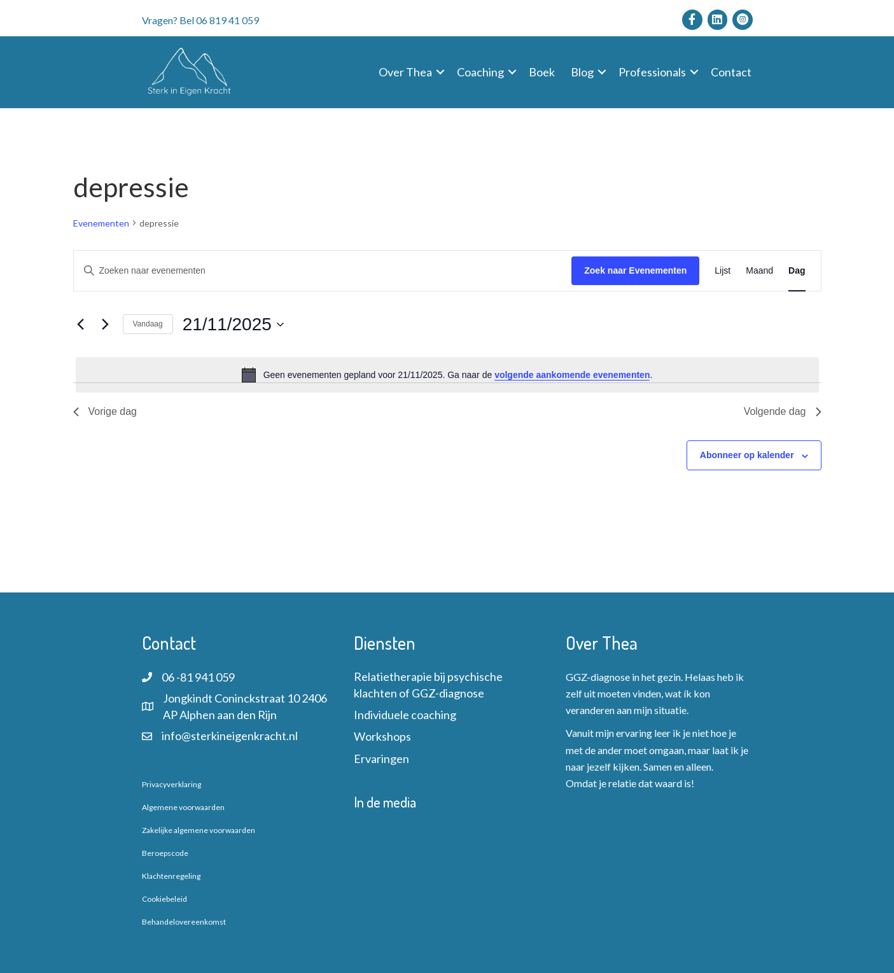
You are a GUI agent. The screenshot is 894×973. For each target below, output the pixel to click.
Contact (731, 72)
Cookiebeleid (164, 899)
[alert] (447, 375)
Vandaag (148, 323)
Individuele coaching (405, 715)
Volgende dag (782, 411)
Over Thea (405, 72)
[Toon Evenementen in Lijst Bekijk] (722, 271)
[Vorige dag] (80, 324)
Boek (542, 72)
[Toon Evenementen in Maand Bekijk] (759, 271)
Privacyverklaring (171, 784)
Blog (582, 72)
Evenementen (101, 223)
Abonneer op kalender (747, 455)
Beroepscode (165, 853)
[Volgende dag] (105, 324)
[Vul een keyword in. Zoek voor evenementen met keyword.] (323, 271)
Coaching (480, 72)
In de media (385, 802)
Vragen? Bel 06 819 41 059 (200, 20)
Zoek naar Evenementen (635, 270)
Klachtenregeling (171, 876)
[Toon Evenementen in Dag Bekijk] (796, 271)
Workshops (382, 736)
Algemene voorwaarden (183, 807)
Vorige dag (105, 411)
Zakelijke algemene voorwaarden (198, 830)
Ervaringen (381, 759)
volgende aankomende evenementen (572, 375)
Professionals (652, 72)
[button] (440, 72)
